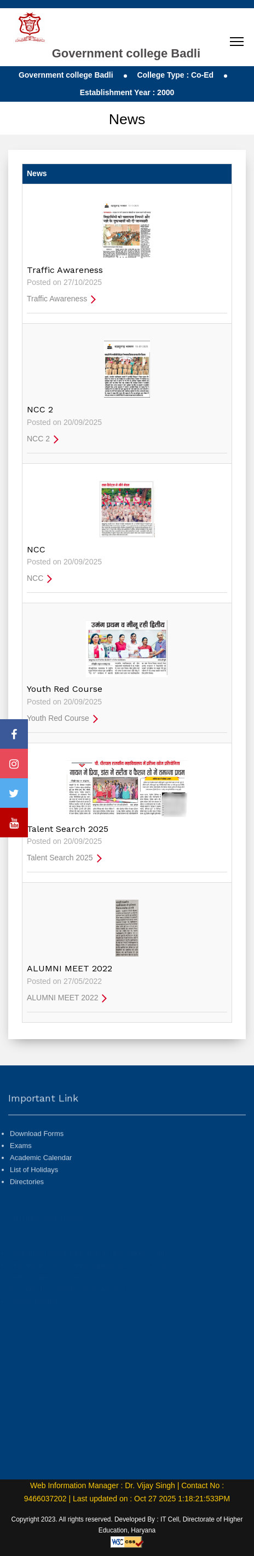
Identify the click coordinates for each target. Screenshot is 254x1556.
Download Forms (37, 1154)
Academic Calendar (41, 1178)
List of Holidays (34, 1190)
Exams (21, 1166)
